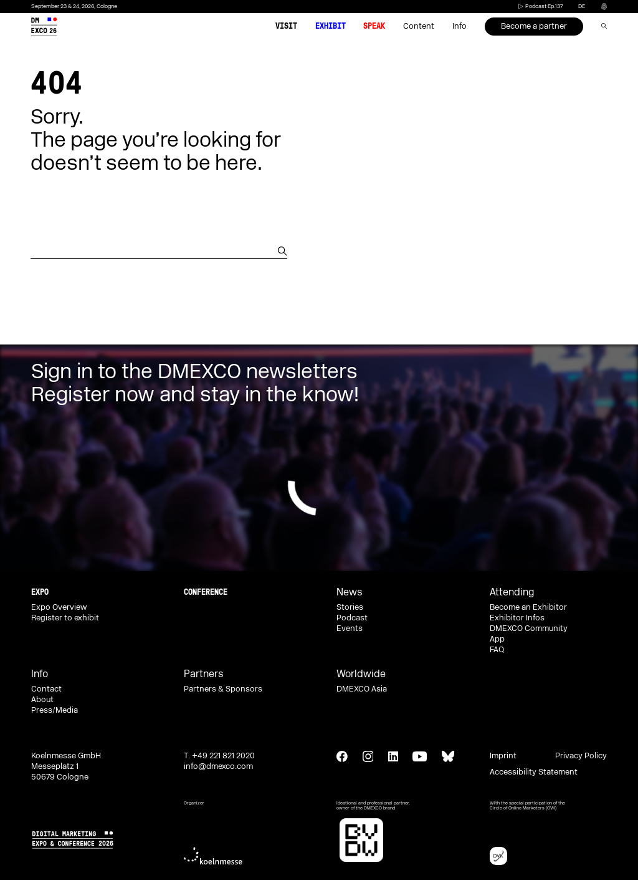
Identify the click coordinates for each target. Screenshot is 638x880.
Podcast (352, 618)
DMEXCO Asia (361, 689)
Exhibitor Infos (517, 618)
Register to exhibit (65, 618)
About (42, 700)
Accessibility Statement (534, 772)
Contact (46, 689)
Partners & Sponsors (223, 689)
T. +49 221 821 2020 (219, 756)
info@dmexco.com (218, 766)
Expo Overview (59, 607)
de (581, 6)
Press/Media (54, 710)
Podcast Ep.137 (540, 6)
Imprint (503, 756)
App (497, 639)
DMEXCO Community (529, 628)
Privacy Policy (581, 756)
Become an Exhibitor (528, 607)
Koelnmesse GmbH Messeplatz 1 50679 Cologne (66, 766)
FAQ (497, 650)
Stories (349, 607)
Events (349, 628)
